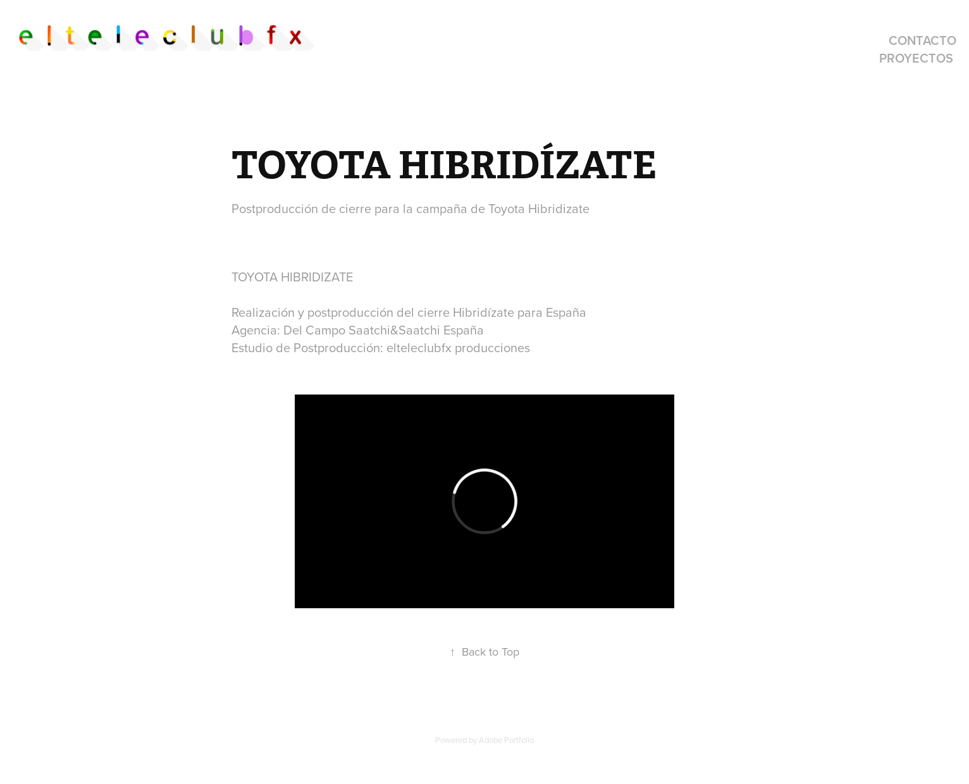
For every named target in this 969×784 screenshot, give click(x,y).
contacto (922, 40)
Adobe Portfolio (506, 739)
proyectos (916, 58)
